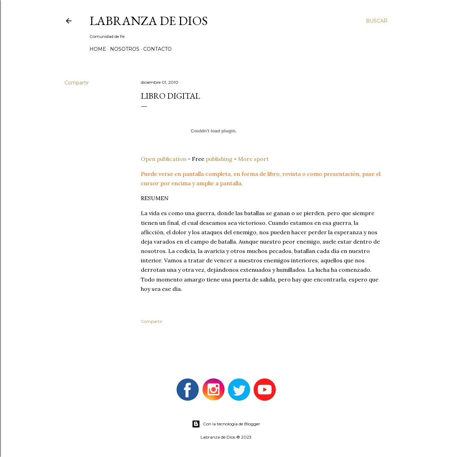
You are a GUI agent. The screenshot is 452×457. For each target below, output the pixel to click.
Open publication (163, 158)
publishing (219, 158)
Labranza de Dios (148, 21)
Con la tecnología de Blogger (226, 424)
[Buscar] (376, 21)
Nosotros (124, 49)
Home (97, 49)
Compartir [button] (77, 83)
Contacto (157, 49)
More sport (253, 158)
